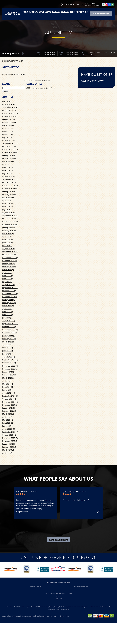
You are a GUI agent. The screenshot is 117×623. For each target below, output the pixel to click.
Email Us (58, 596)
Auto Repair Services (36, 586)
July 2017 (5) (7, 137)
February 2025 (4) (9, 411)
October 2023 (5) (9, 363)
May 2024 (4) (7, 384)
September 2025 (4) (10, 432)
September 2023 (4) (10, 360)
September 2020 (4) (10, 251)
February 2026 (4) (9, 447)
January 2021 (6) (8, 263)
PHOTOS (39, 12)
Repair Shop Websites (24, 616)
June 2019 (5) (7, 206)
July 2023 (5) (7, 354)
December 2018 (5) (9, 188)
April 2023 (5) (7, 345)
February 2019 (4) (9, 194)
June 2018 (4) (7, 170)
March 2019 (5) (8, 197)
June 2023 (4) (7, 351)
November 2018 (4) (10, 185)
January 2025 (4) (8, 408)
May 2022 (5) (7, 312)
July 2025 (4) (7, 426)
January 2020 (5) (8, 227)
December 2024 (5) (9, 405)
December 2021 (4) (9, 297)
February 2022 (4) (9, 302)
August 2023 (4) (8, 357)
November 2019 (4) (10, 221)
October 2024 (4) (9, 399)
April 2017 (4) (7, 128)
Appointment (101, 13)
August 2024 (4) (8, 393)
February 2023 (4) (9, 339)
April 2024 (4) (7, 381)
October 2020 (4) (9, 254)
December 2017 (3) (9, 152)
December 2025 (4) (9, 441)
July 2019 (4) (7, 209)
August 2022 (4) (8, 321)
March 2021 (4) (8, 269)
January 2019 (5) (8, 191)
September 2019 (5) (10, 215)
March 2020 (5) (8, 233)
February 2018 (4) (9, 158)
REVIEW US (82, 12)
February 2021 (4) (9, 266)
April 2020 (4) (7, 236)
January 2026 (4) (8, 444)
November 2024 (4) (10, 402)
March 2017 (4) (8, 125)
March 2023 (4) (8, 342)
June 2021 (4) (7, 278)
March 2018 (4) (8, 161)
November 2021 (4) (10, 294)
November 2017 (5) (10, 149)
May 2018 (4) (7, 167)
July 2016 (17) (7, 101)
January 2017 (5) (8, 119)
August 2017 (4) (8, 140)
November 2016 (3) (10, 113)
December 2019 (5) (9, 224)
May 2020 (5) (7, 239)
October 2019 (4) (9, 218)
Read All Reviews (58, 540)
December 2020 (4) (9, 260)
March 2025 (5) (8, 414)
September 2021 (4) (10, 287)
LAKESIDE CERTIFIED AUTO (12, 61)
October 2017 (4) (9, 146)
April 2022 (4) (7, 309)
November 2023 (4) (10, 366)
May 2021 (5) (7, 275)
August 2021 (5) (8, 284)
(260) (28, 88)
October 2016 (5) (9, 110)
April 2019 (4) (7, 200)
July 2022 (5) (7, 318)
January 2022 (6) (8, 299)
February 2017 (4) (9, 122)
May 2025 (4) (7, 420)
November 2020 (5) (10, 257)
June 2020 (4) (7, 242)
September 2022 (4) (10, 324)
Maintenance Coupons (81, 586)
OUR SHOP (28, 12)
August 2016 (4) (8, 104)
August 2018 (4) (8, 176)
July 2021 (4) (7, 282)
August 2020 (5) (8, 248)
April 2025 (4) (7, 417)
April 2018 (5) (7, 164)
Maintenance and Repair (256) (43, 88)
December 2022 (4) (9, 333)
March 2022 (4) (8, 306)
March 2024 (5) (8, 378)
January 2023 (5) (8, 336)
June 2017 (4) (7, 134)
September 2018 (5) (10, 179)
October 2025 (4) (9, 435)
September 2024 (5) (10, 396)
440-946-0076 (71, 4)
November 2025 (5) (10, 438)
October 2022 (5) (9, 327)
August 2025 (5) (8, 429)
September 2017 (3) (10, 143)
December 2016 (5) (9, 116)
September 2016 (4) (10, 107)
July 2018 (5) (7, 173)
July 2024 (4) (7, 390)
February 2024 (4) (9, 375)
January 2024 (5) (8, 372)
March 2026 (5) (8, 450)
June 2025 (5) (7, 423)
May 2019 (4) (7, 203)
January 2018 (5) (8, 155)
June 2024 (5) (7, 387)
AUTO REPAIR (52, 12)
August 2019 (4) (8, 212)
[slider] (20, 494)
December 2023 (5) (9, 369)
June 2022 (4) (7, 315)
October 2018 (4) (9, 182)
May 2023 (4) (7, 348)
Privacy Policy (64, 616)
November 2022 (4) (10, 330)
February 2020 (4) (9, 230)
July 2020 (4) (7, 245)
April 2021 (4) (7, 272)
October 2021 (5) (9, 290)
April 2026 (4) (7, 453)
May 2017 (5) (7, 131)
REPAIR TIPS (68, 12)
